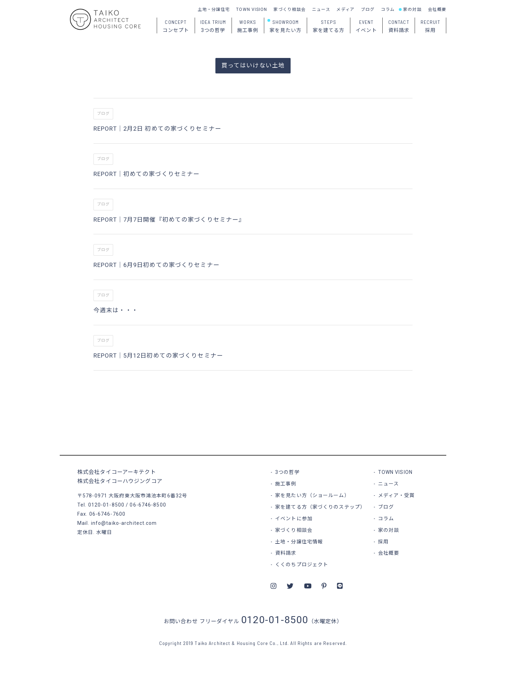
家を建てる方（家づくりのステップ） (320, 507)
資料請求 (285, 553)
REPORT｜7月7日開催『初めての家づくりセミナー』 (169, 219)
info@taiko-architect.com (124, 523)
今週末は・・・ (115, 310)
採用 (383, 541)
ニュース (321, 9)
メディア (345, 9)
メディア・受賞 (396, 495)
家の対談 (412, 9)
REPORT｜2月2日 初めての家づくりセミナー (157, 128)
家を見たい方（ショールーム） (312, 495)
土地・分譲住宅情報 (299, 541)
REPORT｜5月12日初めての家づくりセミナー (158, 355)
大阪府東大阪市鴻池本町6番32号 (148, 495)
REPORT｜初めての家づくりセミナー (146, 173)
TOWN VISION (251, 9)
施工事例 (285, 484)
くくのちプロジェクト (301, 564)
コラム (388, 9)
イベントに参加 (293, 518)
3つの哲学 (287, 472)
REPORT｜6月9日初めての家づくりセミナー (156, 264)
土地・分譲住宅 (214, 9)
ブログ (368, 9)
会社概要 (437, 9)
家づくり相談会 (289, 9)
